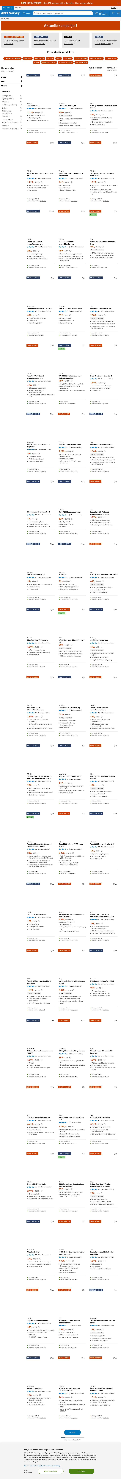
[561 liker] (51, 239)
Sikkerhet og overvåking (12, 86)
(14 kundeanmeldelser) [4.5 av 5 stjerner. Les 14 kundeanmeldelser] (107, 874)
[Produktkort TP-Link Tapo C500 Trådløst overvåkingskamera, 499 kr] (72, 250)
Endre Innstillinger (28, 1471)
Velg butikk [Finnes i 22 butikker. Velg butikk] (43, 1307)
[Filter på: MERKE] (12, 113)
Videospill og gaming (65, 90)
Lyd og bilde (67, 86)
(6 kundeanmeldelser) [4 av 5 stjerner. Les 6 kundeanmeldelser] (44, 740)
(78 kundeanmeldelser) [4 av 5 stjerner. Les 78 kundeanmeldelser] (44, 1282)
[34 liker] (83, 1048)
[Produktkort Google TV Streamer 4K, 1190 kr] (40, 114)
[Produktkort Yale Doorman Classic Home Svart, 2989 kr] (103, 453)
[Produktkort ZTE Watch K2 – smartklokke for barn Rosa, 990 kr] (103, 250)
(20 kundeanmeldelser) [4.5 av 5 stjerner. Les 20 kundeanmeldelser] (44, 477)
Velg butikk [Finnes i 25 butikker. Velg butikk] (74, 363)
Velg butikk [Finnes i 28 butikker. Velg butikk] (43, 228)
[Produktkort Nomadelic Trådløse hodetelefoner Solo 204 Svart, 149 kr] (103, 1329)
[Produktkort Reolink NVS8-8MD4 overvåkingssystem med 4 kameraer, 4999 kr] (72, 923)
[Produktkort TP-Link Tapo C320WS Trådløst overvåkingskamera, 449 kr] (103, 716)
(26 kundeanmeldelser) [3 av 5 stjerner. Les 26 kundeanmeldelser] (75, 339)
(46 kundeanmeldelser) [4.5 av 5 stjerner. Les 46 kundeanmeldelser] (75, 877)
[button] (13, 99)
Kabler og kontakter (49, 90)
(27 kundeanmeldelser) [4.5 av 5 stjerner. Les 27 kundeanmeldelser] (75, 807)
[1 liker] (83, 373)
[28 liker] (52, 1318)
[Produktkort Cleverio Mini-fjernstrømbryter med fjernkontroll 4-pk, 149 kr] (72, 1397)
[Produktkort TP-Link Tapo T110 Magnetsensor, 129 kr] (40, 923)
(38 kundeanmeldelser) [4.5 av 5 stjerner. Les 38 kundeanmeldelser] (107, 1217)
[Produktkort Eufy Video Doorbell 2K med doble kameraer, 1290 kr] (103, 1059)
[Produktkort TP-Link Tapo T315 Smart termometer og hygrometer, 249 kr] (72, 182)
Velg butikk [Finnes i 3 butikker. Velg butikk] (105, 160)
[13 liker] (115, 170)
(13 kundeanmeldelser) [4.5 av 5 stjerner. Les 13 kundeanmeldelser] (44, 1148)
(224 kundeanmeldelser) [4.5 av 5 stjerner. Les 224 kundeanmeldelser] (44, 1083)
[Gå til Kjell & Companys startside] (11, 13)
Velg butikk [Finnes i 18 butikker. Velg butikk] (43, 763)
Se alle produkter (81, 90)
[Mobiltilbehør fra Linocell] (45, 54)
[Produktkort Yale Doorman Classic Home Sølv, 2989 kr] (103, 317)
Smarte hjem (27, 86)
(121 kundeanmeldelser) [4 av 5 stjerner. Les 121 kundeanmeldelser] (107, 947)
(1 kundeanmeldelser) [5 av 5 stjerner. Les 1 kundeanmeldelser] (44, 1014)
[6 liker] (83, 705)
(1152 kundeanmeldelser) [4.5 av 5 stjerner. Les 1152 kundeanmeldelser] (76, 274)
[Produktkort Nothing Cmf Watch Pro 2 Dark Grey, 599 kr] (72, 716)
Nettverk (50, 86)
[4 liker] (115, 305)
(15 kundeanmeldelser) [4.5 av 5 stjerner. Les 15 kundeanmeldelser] (107, 1083)
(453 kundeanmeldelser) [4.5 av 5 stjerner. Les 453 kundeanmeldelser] (76, 136)
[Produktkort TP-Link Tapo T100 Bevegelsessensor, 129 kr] (72, 520)
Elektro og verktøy (96, 86)
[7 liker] (52, 103)
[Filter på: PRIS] (12, 109)
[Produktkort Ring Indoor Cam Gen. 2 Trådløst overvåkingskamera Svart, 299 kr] (103, 1193)
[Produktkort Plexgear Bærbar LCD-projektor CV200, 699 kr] (72, 317)
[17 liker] (52, 441)
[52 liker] (83, 170)
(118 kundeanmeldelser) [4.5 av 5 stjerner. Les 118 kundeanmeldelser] (107, 339)
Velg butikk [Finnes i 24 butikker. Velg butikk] (74, 499)
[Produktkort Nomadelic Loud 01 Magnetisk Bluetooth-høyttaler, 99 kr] (40, 453)
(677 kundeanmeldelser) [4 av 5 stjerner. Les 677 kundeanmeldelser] (76, 605)
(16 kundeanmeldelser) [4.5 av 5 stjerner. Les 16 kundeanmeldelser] (75, 1014)
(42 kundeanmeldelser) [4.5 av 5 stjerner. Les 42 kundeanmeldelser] (75, 475)
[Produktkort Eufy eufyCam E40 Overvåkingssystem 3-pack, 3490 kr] (72, 990)
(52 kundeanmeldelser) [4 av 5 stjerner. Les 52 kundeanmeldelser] (44, 339)
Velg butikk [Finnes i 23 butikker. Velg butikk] (106, 499)
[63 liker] (52, 1048)
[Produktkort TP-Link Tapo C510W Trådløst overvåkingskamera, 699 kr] (40, 384)
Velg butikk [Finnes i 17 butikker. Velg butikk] (106, 1239)
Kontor (36, 90)
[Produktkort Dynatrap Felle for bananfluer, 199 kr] (40, 1397)
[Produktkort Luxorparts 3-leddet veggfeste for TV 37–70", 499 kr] (40, 317)
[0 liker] (115, 239)
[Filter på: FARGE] (12, 105)
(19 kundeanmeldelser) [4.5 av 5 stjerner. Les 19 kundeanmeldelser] (44, 670)
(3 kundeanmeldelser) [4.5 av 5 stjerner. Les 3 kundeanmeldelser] (75, 1353)
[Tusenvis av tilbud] (75, 54)
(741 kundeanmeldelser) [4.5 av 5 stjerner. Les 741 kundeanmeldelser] (44, 206)
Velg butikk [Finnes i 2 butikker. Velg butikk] (105, 431)
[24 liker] (115, 841)
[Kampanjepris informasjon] (42, 140)
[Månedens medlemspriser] (106, 54)
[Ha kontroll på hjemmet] (15, 54)
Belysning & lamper (81, 86)
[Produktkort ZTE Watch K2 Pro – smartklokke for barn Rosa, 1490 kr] (40, 990)
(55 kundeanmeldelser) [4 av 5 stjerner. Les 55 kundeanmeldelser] (75, 738)
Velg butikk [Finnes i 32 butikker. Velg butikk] (43, 295)
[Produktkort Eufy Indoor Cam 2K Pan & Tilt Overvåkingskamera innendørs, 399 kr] (103, 923)
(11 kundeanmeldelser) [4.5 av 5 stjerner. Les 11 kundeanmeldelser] (107, 1148)
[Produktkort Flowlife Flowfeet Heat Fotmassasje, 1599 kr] (40, 649)
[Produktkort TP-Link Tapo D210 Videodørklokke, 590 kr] (40, 1329)
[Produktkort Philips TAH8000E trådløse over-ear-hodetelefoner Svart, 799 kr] (72, 384)
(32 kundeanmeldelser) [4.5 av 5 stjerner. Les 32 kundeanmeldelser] (75, 542)
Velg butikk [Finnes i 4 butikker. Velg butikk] (42, 1038)
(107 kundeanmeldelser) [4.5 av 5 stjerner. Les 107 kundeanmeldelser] (76, 1081)
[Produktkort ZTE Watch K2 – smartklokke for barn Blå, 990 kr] (72, 649)
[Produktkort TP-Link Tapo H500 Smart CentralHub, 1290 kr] (72, 453)
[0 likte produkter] (113, 13)
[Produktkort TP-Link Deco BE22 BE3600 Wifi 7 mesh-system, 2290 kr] (72, 853)
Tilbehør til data (111, 86)
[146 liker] (83, 571)
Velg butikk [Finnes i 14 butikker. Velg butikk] (74, 1171)
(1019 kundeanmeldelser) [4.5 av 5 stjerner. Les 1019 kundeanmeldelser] (45, 1214)
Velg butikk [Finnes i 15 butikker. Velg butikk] (106, 561)
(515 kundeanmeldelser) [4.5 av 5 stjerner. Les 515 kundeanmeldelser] (44, 408)
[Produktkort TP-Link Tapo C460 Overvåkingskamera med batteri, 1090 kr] (103, 182)
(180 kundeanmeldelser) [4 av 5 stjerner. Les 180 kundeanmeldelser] (107, 1011)
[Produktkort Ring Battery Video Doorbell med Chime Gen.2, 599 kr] (103, 114)
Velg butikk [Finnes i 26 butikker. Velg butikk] (106, 831)
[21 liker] (52, 571)
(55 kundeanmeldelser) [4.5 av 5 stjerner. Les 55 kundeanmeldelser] (44, 605)
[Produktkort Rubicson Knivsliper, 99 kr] (72, 583)
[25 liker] (115, 912)
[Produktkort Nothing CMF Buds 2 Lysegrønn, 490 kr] (103, 649)
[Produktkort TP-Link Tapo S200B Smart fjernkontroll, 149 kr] (103, 853)
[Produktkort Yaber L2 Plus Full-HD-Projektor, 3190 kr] (103, 1126)
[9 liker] (52, 773)
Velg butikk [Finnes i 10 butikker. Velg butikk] (74, 694)
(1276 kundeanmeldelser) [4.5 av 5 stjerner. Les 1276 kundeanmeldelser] (76, 1421)
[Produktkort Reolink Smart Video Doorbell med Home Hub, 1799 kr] (72, 1126)
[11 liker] (115, 637)
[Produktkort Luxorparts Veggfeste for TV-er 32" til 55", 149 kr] (72, 785)
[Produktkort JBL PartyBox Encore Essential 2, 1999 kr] (103, 384)
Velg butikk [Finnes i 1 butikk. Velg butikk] (104, 295)
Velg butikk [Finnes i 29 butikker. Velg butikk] (43, 499)
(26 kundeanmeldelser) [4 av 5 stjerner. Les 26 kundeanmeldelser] (44, 542)
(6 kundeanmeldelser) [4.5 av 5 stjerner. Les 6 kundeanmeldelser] (44, 877)
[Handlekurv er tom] (118, 13)
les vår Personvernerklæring (50, 1466)
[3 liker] (52, 305)
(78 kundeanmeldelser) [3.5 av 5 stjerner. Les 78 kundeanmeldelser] (107, 1353)
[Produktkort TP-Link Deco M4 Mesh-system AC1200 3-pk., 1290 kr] (40, 182)
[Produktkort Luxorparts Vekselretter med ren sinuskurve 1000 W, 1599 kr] (40, 1059)
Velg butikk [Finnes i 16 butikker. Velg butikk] (43, 160)
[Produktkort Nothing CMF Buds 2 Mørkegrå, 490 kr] (72, 114)
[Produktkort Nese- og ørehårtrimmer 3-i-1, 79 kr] (40, 520)
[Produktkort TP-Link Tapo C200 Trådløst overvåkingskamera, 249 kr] (40, 250)
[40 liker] (52, 373)
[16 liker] (52, 1385)
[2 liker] (115, 103)
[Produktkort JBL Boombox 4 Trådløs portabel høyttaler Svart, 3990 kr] (72, 1329)
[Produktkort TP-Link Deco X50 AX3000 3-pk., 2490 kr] (40, 1193)
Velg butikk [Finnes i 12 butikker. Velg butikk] (74, 968)
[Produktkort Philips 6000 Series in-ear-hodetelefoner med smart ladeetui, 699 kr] (72, 1193)
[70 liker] (52, 170)
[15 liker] (83, 441)
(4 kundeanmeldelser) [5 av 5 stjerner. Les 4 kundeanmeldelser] (107, 138)
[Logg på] (101, 13)
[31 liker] (83, 509)
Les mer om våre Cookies (32, 1466)
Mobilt (58, 86)
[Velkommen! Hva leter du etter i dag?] (64, 13)
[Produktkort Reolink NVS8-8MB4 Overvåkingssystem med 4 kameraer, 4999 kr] (72, 1260)
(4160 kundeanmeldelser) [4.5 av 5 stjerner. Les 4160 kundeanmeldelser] (45, 274)
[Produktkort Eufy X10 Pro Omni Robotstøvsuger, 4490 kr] (40, 1126)
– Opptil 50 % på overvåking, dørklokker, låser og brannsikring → (58, 3)
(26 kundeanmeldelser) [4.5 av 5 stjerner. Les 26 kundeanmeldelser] (107, 605)
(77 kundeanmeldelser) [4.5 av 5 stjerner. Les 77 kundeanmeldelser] (44, 1351)
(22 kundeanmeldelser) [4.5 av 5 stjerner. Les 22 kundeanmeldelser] (107, 206)
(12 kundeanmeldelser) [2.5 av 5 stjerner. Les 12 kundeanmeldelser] (44, 1419)
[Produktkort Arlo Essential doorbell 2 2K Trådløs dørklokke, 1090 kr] (103, 1260)
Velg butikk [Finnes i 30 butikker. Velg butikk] (74, 160)
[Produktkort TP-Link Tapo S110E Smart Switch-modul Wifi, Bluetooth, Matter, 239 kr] (40, 853)
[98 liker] (83, 239)
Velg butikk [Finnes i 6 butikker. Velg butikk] (105, 1171)
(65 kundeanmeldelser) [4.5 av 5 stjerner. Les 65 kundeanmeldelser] (44, 136)
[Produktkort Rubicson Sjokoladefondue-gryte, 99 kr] (40, 583)
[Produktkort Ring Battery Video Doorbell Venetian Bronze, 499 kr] (103, 785)
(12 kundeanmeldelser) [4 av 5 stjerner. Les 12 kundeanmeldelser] (75, 1285)
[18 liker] (83, 103)
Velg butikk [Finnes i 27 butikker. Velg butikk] (106, 228)
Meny (26, 13)
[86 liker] (115, 705)
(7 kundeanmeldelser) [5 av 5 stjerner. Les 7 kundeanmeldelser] (107, 406)
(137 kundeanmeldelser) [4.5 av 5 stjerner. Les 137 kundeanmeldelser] (107, 1421)
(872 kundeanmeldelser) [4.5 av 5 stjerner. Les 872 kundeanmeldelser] (107, 740)
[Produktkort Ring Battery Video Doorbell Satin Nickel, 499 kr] (103, 583)
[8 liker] (115, 441)
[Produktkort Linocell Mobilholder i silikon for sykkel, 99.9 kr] (103, 990)
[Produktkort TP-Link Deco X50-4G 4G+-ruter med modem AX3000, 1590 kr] (103, 1397)
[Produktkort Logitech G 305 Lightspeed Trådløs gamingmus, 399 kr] (72, 1059)
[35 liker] (83, 1385)
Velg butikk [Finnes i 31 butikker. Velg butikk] (43, 1375)
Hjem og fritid (39, 86)
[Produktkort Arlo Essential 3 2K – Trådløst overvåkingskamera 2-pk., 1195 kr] (103, 520)
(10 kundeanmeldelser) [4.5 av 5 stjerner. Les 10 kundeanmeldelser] (44, 809)
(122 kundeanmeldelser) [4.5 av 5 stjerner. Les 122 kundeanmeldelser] (76, 206)
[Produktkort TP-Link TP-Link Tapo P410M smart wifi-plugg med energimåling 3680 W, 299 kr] (40, 785)
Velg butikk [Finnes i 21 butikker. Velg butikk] (74, 228)
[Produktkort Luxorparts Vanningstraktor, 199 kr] (40, 1260)
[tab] (8, 8)
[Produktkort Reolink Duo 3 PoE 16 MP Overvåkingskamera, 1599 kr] (40, 716)
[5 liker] (83, 305)
